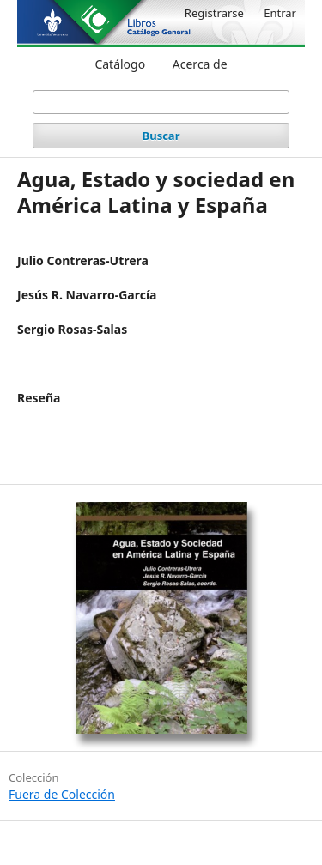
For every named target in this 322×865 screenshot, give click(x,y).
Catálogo (119, 64)
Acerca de (200, 64)
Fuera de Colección (62, 794)
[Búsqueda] (161, 102)
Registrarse (214, 13)
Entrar (280, 13)
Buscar (161, 135)
